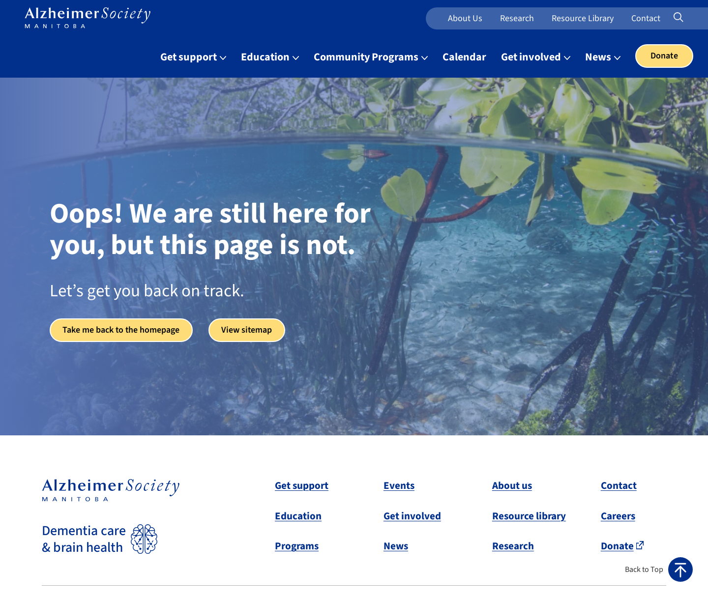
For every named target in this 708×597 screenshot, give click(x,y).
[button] (659, 569)
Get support (301, 485)
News (396, 546)
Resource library (529, 516)
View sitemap (248, 330)
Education (298, 516)
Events (399, 485)
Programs (297, 546)
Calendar (464, 57)
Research (517, 18)
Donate (664, 56)
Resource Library (583, 18)
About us (465, 18)
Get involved (412, 516)
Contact (645, 18)
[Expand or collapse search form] (678, 18)
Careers (618, 516)
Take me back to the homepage (122, 330)
